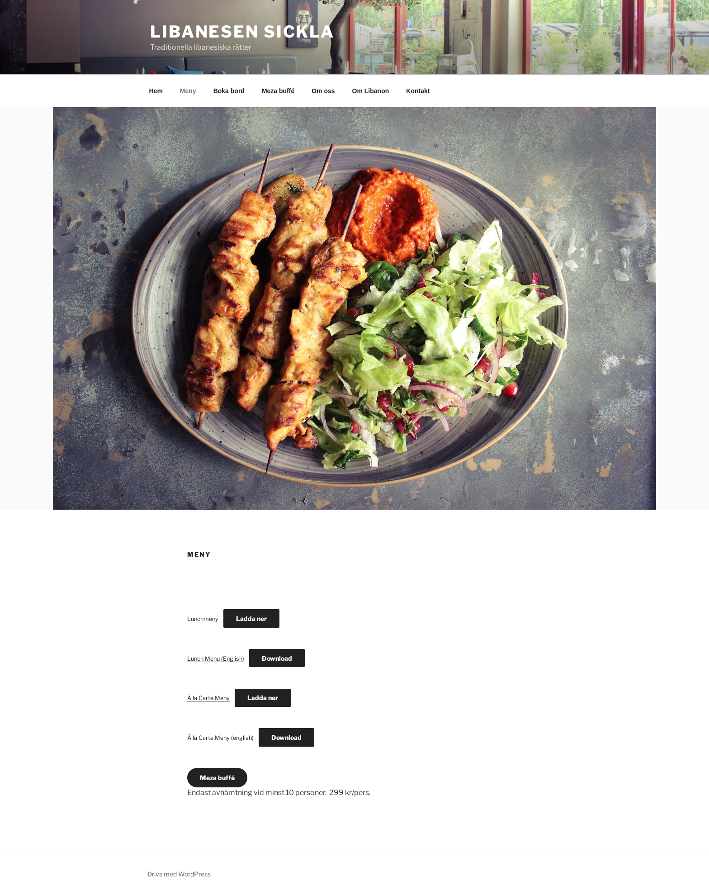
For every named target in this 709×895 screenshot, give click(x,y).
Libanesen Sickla (242, 32)
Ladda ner (251, 618)
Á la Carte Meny (208, 698)
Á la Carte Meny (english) (220, 737)
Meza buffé (278, 91)
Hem (156, 91)
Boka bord (229, 91)
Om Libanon (370, 91)
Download (277, 658)
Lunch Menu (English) (215, 658)
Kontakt (418, 91)
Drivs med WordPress (179, 874)
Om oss (323, 91)
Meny (188, 91)
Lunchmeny (202, 619)
